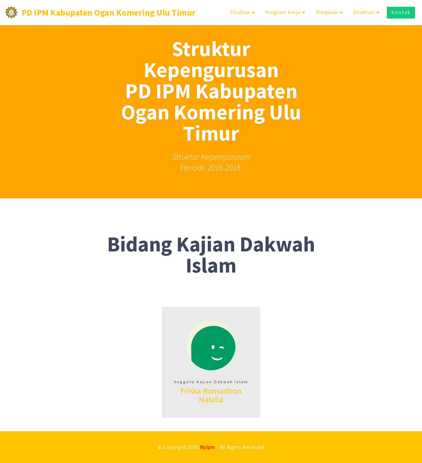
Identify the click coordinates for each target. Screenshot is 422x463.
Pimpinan (327, 12)
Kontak (401, 12)
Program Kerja (283, 12)
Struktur (240, 12)
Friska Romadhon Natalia (211, 395)
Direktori (364, 12)
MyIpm (207, 447)
